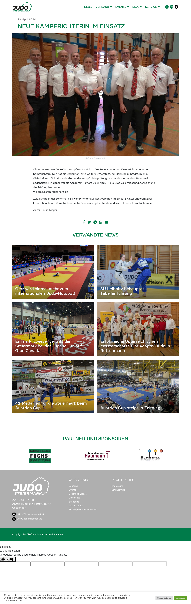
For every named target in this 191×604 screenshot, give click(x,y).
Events (72, 490)
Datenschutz (118, 490)
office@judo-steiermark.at (28, 514)
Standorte (74, 501)
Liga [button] (135, 6)
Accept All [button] (180, 598)
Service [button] (151, 6)
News (88, 6)
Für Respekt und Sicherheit (83, 509)
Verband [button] (103, 6)
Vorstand (73, 486)
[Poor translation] (11, 559)
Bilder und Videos (78, 494)
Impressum (117, 486)
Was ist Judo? (76, 505)
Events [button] (121, 6)
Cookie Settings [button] (164, 598)
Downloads (74, 497)
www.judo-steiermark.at (27, 518)
